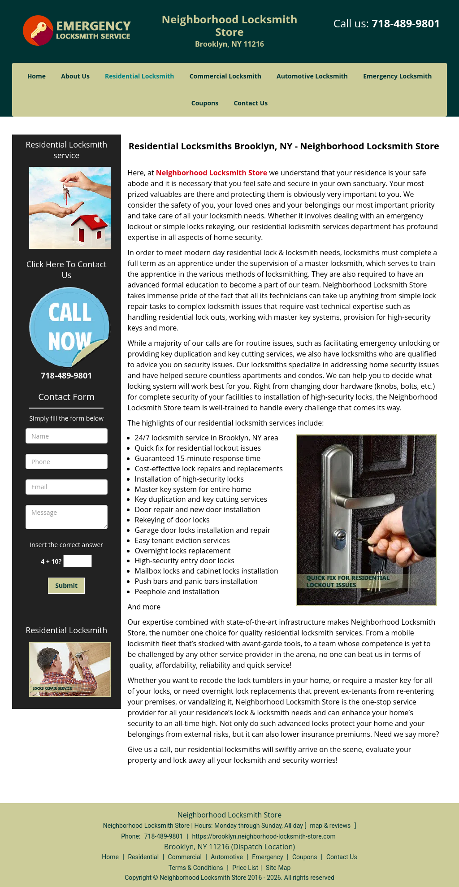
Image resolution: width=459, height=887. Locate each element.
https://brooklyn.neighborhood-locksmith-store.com (263, 836)
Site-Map (278, 867)
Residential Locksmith (139, 76)
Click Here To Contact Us (66, 269)
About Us (75, 76)
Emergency (267, 857)
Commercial (185, 857)
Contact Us (251, 103)
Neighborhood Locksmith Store (211, 173)
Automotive (227, 857)
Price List (245, 867)
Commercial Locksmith (225, 76)
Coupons (204, 103)
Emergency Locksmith (397, 76)
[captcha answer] (77, 561)
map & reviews (331, 825)
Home (36, 76)
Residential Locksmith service (66, 150)
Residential (143, 857)
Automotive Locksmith (312, 76)
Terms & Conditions (196, 867)
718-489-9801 (406, 23)
